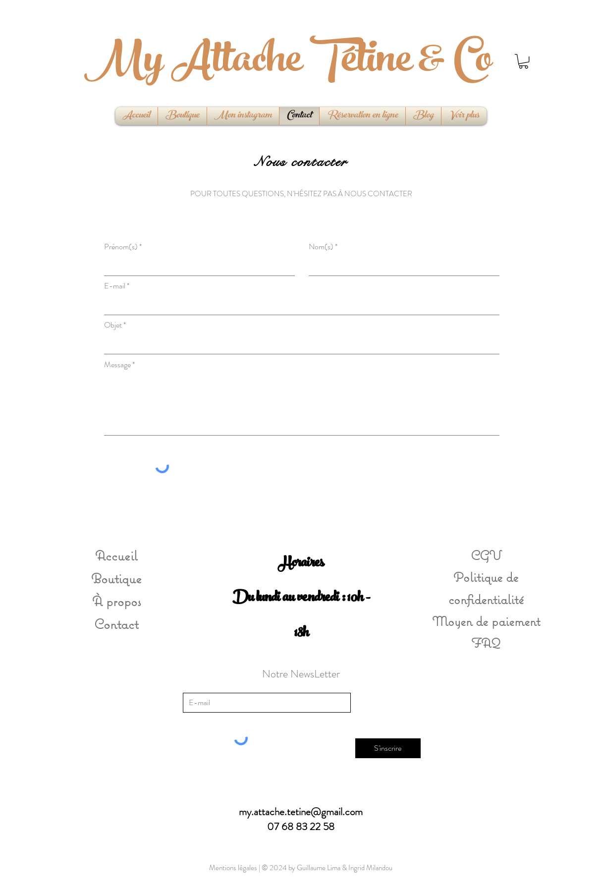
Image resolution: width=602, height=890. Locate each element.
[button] (523, 61)
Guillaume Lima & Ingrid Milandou (344, 867)
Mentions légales (233, 867)
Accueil (116, 555)
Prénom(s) (121, 247)
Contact (116, 623)
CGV (486, 555)
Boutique (116, 578)
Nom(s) (321, 247)
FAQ (485, 642)
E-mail (114, 286)
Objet (113, 325)
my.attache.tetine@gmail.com (301, 811)
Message (117, 365)
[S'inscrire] (388, 748)
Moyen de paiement (486, 620)
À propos (116, 601)
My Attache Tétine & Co (288, 63)
